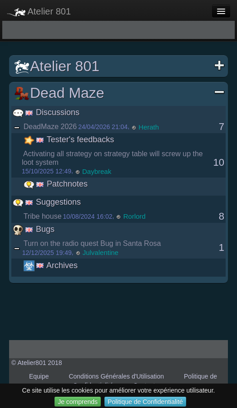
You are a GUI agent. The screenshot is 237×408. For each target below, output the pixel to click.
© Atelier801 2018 (36, 362)
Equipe (39, 376)
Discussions (46, 112)
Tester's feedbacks (69, 139)
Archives (51, 265)
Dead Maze (120, 93)
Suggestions (47, 201)
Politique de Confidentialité (145, 401)
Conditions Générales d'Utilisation (116, 376)
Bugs (33, 229)
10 (218, 162)
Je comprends (78, 401)
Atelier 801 (39, 11)
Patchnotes (56, 183)
